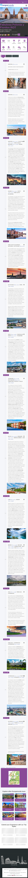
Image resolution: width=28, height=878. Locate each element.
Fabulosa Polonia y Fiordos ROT (12, 26)
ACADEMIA (25, 1)
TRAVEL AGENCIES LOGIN (11, 2)
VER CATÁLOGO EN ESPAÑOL (9, 1)
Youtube (14, 865)
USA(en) (25, 2)
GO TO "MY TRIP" (17, 1)
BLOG (22, 1)
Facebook (14, 858)
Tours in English (18, 2)
